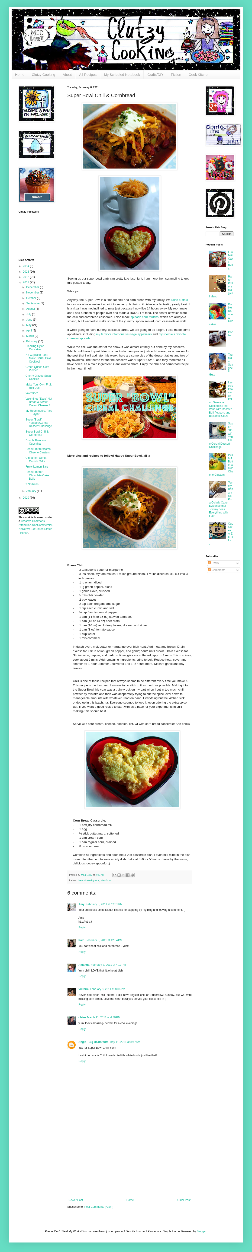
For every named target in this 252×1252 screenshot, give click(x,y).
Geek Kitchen (199, 74)
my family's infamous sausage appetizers (124, 334)
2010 (26, 497)
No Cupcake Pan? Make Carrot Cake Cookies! (39, 358)
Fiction (176, 74)
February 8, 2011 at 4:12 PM (108, 964)
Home (19, 74)
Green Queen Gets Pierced (37, 368)
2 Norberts (32, 484)
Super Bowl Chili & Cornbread (37, 433)
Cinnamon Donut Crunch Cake (36, 459)
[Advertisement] (129, 1164)
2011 (26, 282)
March (30, 336)
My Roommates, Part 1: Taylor (39, 412)
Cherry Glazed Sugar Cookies (39, 377)
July (29, 314)
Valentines (32, 393)
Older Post (184, 1200)
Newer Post (75, 1200)
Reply (82, 927)
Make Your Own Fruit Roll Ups (39, 386)
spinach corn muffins (145, 317)
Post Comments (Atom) (98, 1206)
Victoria (83, 989)
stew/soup (106, 880)
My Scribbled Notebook (122, 74)
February (32, 341)
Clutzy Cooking (43, 74)
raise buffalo (179, 300)
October (31, 298)
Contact (230, 334)
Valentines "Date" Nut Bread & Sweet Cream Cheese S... (39, 402)
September (33, 303)
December (33, 287)
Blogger (201, 1231)
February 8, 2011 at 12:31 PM (104, 904)
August (31, 308)
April (29, 330)
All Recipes (88, 74)
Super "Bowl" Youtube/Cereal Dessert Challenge (39, 423)
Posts (213, 563)
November (33, 292)
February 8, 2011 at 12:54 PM (104, 940)
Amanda (83, 964)
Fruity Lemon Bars (37, 466)
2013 (26, 271)
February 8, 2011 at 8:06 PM (107, 989)
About (67, 74)
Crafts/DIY (155, 74)
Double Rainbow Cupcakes (36, 442)
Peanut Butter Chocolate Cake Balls (37, 475)
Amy (81, 904)
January (31, 491)
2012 (26, 277)
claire (82, 1017)
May (29, 325)
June (29, 319)
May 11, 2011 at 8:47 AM (125, 1042)
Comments (216, 570)
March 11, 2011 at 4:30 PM (103, 1017)
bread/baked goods (88, 880)
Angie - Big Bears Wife (93, 1042)
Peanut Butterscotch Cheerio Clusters (38, 450)
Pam (81, 940)
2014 (26, 266)
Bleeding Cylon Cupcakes (35, 347)
